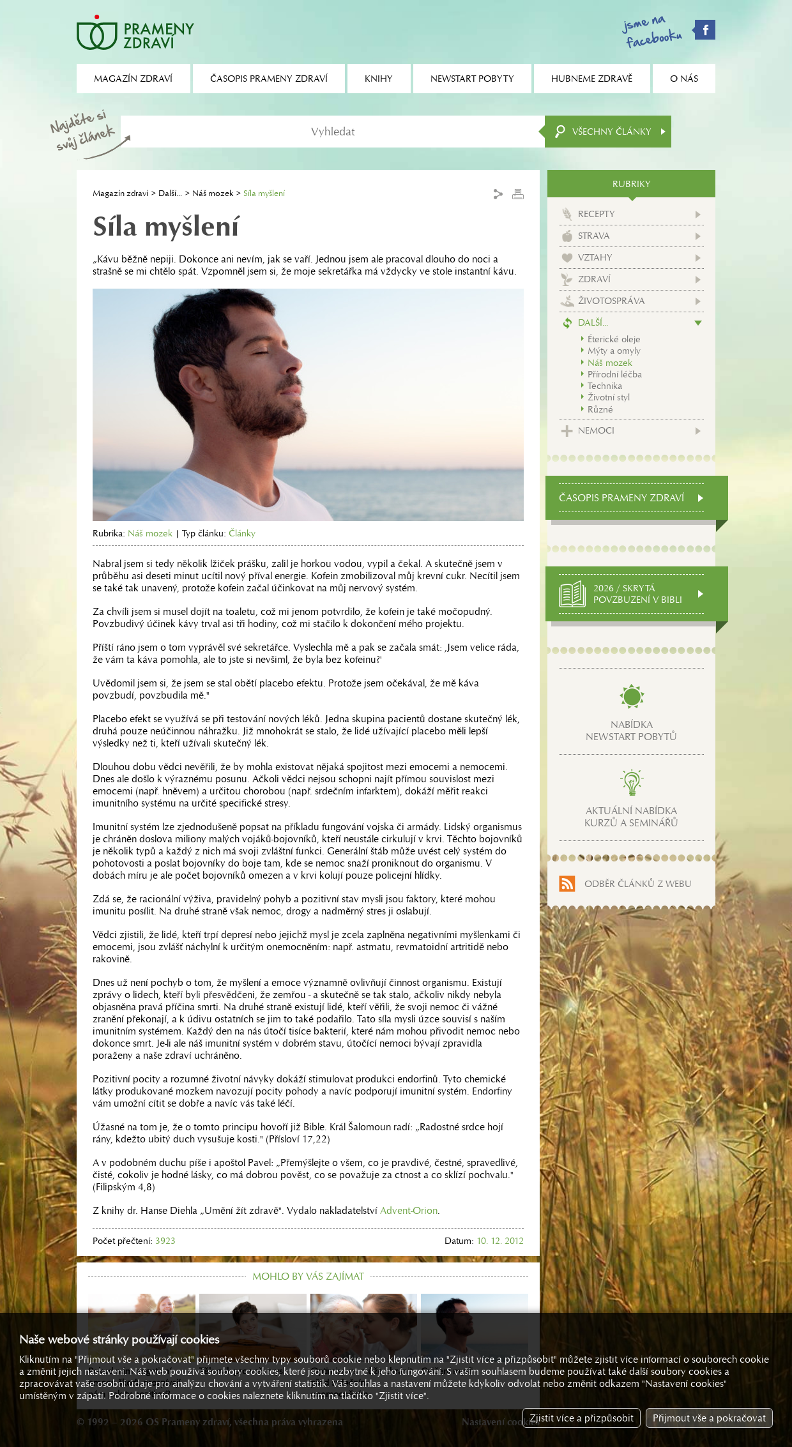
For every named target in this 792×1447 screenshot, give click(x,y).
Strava (594, 235)
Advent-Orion (409, 1210)
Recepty (596, 214)
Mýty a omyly (614, 350)
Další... (170, 193)
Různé (600, 409)
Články (242, 533)
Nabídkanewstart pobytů (631, 730)
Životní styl (609, 397)
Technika (605, 385)
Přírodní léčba (615, 374)
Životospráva (611, 301)
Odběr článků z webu (638, 884)
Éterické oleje (614, 339)
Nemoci (596, 430)
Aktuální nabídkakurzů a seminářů (631, 817)
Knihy (379, 78)
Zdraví (594, 279)
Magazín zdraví (120, 193)
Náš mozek (212, 193)
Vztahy (595, 257)
